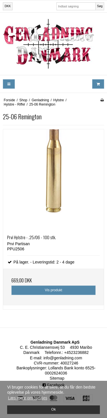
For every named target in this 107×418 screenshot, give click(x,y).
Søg (99, 6)
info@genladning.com (62, 358)
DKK (8, 6)
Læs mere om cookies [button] (27, 398)
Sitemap (57, 378)
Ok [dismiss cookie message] (53, 409)
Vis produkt (53, 290)
